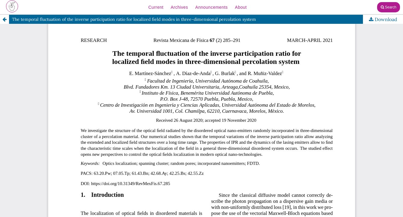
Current (155, 7)
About (241, 7)
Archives (179, 7)
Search (388, 7)
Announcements (211, 7)
